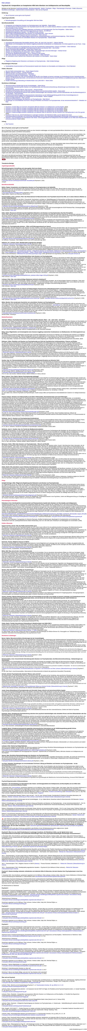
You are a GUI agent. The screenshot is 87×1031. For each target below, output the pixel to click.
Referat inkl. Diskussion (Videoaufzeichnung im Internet (17, 352)
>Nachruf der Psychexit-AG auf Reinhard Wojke (34, 846)
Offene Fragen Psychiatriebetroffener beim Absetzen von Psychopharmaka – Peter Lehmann (29, 33)
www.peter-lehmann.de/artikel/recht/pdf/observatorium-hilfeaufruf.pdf (20, 206)
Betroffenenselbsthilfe (34, 8)
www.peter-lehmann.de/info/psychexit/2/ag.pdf (14, 943)
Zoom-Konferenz (16, 787)
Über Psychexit (9, 124)
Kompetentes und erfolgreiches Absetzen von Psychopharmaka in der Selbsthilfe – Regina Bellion (31, 25)
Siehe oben (13, 210)
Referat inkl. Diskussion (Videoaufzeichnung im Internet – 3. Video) (20, 630)
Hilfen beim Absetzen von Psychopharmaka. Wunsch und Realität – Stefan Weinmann (28, 54)
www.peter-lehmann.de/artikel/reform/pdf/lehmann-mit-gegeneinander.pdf (21, 982)
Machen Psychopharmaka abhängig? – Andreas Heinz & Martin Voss (23, 49)
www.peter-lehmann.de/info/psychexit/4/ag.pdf (14, 903)
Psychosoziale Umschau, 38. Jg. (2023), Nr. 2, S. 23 (50, 985)
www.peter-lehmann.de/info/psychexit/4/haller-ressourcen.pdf (18, 218)
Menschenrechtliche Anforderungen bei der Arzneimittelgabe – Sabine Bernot (25, 85)
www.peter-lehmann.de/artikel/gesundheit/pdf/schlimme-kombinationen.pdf (22, 425)
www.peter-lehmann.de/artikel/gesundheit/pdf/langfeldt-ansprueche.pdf (21, 740)
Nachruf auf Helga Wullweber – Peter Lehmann (18, 97)
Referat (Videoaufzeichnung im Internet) (12, 800)
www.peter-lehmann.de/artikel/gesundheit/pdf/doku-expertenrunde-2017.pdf (29, 931)
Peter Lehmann (6, 3)
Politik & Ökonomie (77, 8)
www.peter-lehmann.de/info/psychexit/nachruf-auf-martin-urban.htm (20, 1000)
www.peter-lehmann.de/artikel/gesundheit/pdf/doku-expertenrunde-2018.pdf (25, 912)
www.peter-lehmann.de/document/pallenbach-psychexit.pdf (67, 516)
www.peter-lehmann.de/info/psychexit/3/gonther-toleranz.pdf (18, 369)
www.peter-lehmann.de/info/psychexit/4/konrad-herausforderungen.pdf (21, 411)
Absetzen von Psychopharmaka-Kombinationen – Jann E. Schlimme (23, 52)
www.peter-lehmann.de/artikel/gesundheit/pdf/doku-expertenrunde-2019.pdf (49, 894)
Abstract (10, 797)
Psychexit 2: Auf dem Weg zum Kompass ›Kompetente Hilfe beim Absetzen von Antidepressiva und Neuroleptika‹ (35, 108)
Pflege (54, 8)
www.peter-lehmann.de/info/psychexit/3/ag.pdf (14, 921)
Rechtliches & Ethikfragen (8, 10)
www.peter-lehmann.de (74, 253)
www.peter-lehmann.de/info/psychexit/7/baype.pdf (15, 997)
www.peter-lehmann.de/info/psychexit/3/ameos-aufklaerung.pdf (19, 372)
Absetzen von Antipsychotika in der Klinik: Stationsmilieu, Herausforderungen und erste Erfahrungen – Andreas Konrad (36, 50)
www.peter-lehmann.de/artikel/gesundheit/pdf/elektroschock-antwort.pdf (21, 298)
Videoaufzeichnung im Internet (9, 846)
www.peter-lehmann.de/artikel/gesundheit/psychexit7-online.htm (19, 1011)
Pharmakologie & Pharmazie (64, 8)
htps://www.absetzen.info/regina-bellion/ (13, 192)
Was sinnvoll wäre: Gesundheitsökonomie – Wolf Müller (20, 74)
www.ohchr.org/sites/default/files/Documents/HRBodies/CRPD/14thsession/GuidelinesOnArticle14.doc (28, 829)
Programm (40, 793)
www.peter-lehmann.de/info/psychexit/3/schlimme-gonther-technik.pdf (20, 438)
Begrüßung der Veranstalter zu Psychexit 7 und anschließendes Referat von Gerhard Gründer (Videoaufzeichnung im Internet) (35, 686)
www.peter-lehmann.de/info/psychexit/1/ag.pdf (14, 962)
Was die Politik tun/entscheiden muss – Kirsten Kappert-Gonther (22, 71)
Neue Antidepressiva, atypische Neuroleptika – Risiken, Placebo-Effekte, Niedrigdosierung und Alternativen (33, 252)
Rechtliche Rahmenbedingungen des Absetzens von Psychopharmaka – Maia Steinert (28, 99)
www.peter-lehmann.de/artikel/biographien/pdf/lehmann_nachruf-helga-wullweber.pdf (24, 750)
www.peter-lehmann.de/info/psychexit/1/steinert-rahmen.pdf (18, 761)
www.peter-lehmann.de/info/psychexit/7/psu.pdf (15, 986)
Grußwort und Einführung (55, 791)
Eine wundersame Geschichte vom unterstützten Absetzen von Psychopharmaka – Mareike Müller (31, 37)
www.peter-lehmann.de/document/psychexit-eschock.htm (59, 298)
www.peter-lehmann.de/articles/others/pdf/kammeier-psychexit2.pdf (20, 724)
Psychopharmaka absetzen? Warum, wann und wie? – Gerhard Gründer (24, 89)
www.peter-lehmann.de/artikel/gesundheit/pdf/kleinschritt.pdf (18, 284)
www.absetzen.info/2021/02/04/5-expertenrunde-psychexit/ (50, 876)
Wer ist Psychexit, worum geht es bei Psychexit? (18, 15)
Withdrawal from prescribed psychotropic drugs (29, 253)
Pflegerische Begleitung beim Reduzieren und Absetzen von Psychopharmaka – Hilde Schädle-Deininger (32, 61)
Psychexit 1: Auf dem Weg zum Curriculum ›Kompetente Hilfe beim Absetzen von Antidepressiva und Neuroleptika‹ (35, 107)
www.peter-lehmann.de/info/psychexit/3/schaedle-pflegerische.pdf (19, 495)
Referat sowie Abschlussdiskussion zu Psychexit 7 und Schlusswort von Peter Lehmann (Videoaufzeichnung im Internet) (43, 815)
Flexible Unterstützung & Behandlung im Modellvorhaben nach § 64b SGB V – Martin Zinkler (29, 80)
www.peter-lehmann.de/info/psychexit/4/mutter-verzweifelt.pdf (18, 180)
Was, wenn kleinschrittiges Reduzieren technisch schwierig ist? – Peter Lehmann (26, 35)
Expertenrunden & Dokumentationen (25, 10)
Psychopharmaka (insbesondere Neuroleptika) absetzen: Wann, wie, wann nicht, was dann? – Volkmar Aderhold (34, 42)
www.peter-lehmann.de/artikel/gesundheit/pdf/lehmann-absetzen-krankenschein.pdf (24, 1015)
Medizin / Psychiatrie (46, 8)
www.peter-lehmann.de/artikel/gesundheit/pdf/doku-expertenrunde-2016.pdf (29, 953)
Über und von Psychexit (42, 10)
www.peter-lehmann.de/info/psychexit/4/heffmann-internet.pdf (18, 238)
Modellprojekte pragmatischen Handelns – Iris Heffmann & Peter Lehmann (25, 32)
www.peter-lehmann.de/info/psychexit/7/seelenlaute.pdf (17, 1006)
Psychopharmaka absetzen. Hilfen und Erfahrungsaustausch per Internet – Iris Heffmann (28, 31)
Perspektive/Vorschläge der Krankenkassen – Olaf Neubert (21, 75)
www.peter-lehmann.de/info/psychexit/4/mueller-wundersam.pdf (19, 313)
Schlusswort (69, 791)
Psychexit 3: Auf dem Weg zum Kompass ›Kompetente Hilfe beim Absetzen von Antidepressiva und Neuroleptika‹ (35, 109)
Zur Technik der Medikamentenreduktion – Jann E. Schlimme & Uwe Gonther (25, 53)
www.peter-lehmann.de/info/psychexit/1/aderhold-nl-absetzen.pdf (19, 328)
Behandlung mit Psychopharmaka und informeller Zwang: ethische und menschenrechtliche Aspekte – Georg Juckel (35, 91)
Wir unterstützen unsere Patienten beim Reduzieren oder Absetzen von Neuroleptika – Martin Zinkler (31, 56)
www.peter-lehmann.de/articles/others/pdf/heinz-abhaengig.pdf (19, 388)
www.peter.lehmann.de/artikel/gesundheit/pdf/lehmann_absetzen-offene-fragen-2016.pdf (25, 275)
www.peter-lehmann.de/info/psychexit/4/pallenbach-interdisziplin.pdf (20, 516)
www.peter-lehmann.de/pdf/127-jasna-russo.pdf (15, 1026)
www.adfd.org (56, 305)
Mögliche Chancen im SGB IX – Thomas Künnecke (19, 72)
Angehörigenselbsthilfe (22, 8)
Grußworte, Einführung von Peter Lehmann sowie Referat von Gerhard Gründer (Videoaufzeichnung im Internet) (41, 797)
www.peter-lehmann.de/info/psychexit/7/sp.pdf (14, 991)
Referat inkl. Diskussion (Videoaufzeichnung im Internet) (17, 244)
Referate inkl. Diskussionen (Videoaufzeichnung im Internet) (17, 861)
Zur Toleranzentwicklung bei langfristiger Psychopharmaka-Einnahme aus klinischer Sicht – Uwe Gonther (32, 48)
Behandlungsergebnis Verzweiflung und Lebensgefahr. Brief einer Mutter (24, 20)
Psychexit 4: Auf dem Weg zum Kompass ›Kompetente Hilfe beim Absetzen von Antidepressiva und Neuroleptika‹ (35, 111)
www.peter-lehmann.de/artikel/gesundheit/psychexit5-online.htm (19, 1021)
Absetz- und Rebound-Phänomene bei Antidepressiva (15, 390)
